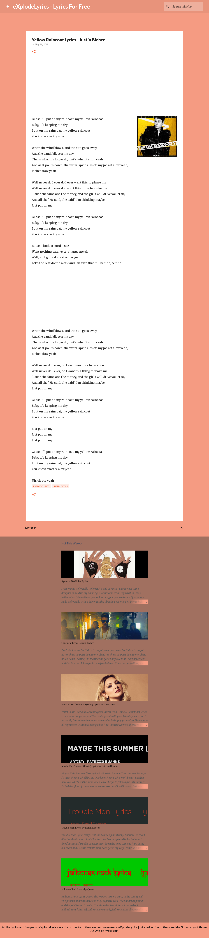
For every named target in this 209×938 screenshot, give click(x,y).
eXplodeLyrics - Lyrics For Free (51, 6)
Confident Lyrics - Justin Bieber (77, 643)
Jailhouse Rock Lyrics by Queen (77, 889)
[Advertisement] (104, 85)
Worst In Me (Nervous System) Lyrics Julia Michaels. (88, 704)
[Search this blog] (184, 6)
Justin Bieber (60, 486)
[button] (34, 51)
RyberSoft (111, 930)
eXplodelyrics (41, 486)
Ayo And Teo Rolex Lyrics (74, 581)
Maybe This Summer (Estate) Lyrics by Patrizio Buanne (89, 766)
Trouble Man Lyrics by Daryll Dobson (80, 827)
